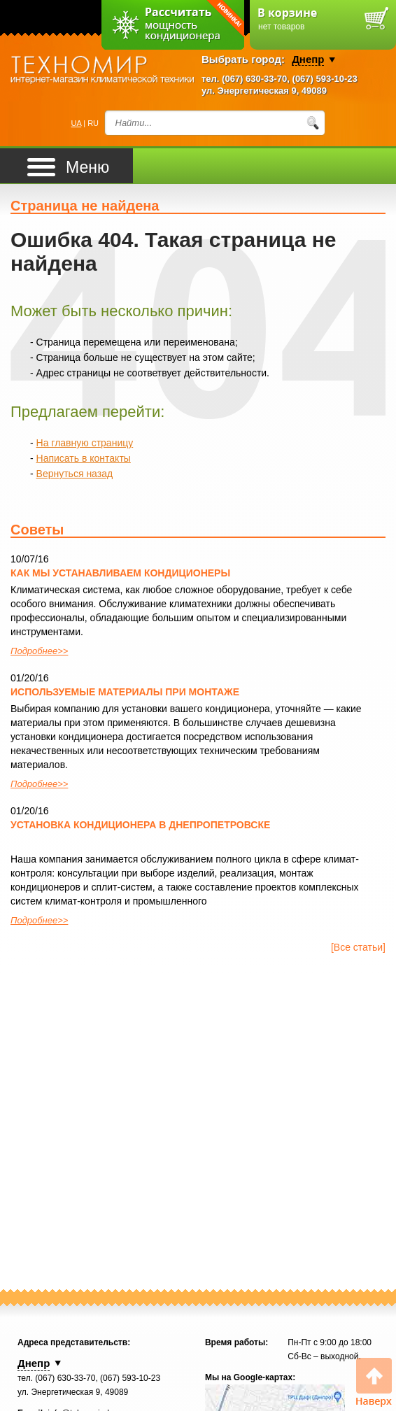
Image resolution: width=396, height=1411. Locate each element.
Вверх (374, 1383)
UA (76, 123)
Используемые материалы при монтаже (124, 691)
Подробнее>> (39, 651)
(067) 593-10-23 (325, 78)
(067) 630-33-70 (254, 78)
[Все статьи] (358, 947)
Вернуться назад (74, 473)
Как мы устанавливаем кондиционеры (120, 573)
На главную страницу (85, 442)
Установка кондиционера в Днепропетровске (140, 824)
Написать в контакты (83, 458)
